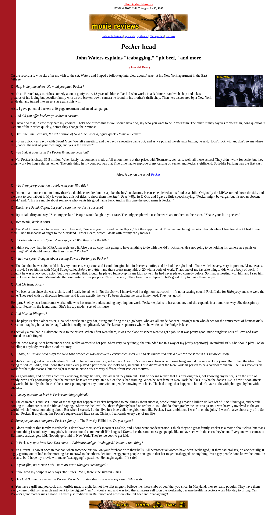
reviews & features (112, 36)
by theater (142, 36)
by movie (130, 36)
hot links (170, 36)
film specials (157, 36)
